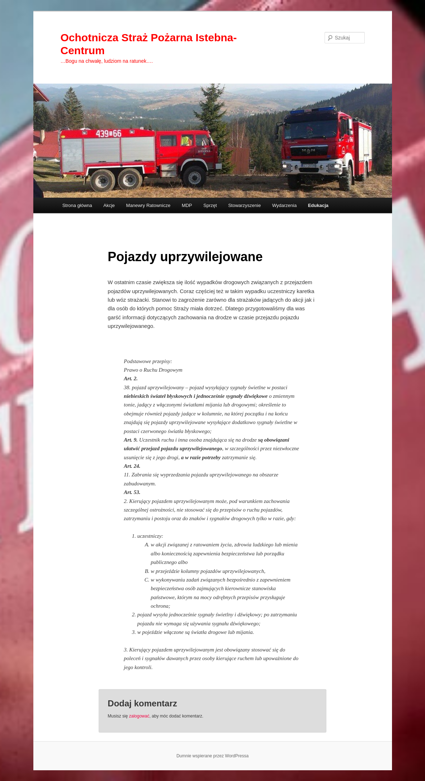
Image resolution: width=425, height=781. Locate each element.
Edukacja (318, 205)
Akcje (109, 205)
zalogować (139, 716)
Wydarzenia (284, 205)
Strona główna (77, 205)
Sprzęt (210, 205)
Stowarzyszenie (244, 205)
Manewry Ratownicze (148, 205)
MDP (187, 205)
